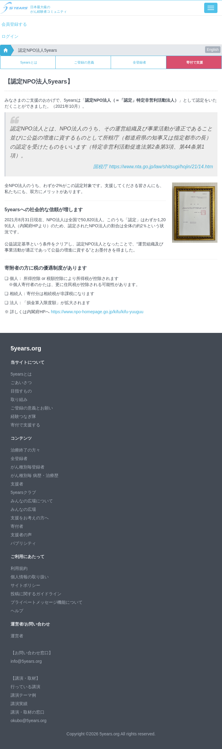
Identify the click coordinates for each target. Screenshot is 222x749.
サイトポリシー (25, 585)
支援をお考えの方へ (30, 517)
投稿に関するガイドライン (36, 593)
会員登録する (14, 24)
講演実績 (19, 703)
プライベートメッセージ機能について (47, 602)
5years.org (26, 348)
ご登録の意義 (84, 62)
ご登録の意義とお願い (32, 408)
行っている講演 (25, 686)
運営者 (17, 635)
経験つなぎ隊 (23, 416)
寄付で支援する (25, 424)
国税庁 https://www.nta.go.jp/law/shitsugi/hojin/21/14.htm (153, 166)
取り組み (19, 399)
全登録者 (139, 62)
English (213, 50)
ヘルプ (17, 610)
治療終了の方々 (25, 450)
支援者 (17, 483)
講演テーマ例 (23, 695)
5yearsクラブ (23, 492)
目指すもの (21, 391)
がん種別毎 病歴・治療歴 (34, 475)
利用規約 (19, 568)
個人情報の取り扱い (30, 576)
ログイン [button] (10, 36)
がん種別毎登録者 (27, 467)
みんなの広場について (32, 500)
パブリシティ (23, 543)
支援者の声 (21, 534)
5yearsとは (28, 62)
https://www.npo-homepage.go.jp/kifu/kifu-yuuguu (97, 311)
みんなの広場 (23, 509)
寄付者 (17, 526)
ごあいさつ (21, 382)
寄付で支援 (194, 62)
